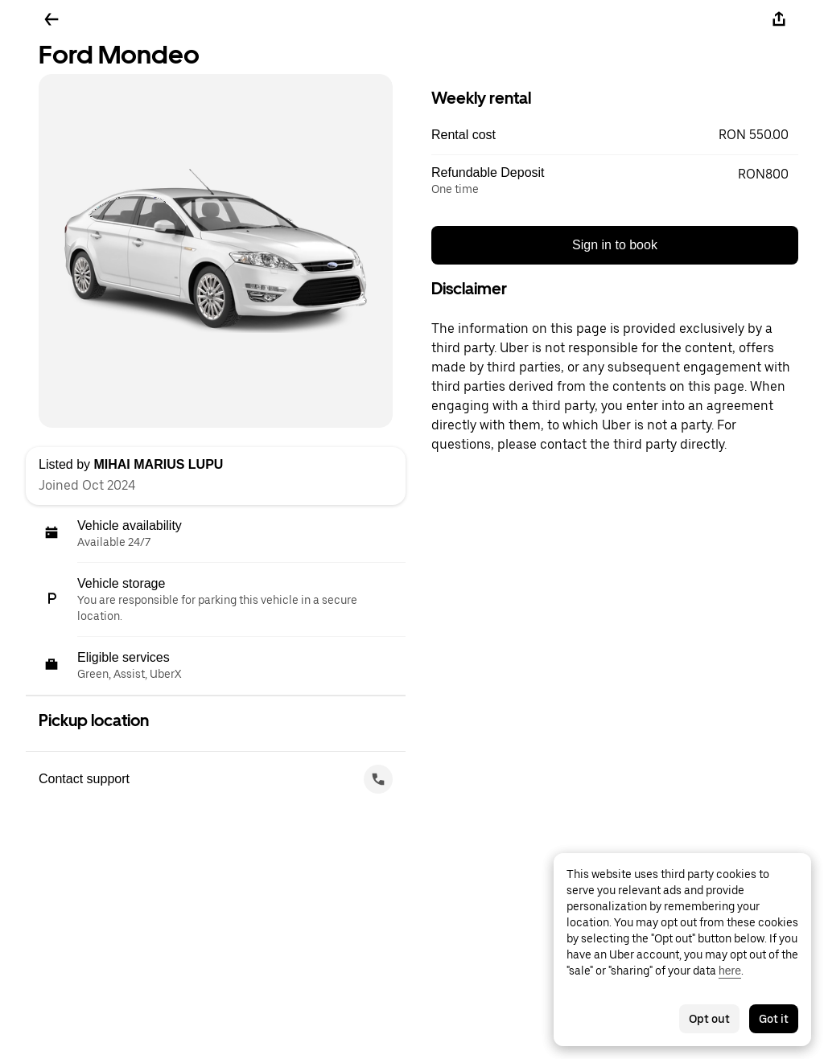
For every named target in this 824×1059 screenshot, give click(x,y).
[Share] (779, 19)
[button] (614, 135)
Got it (774, 1018)
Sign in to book (614, 245)
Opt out (709, 1018)
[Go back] (51, 19)
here (730, 970)
